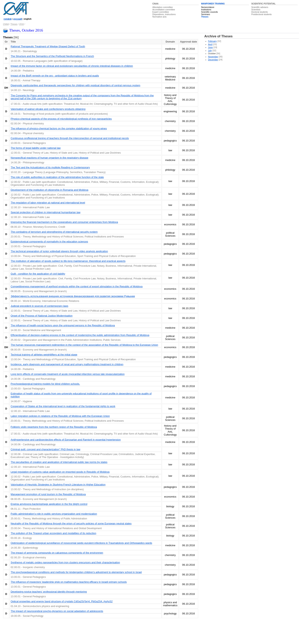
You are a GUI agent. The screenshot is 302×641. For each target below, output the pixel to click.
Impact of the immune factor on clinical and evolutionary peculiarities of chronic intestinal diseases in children (72, 65)
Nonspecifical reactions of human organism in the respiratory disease (49, 157)
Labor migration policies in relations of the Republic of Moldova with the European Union (60, 415)
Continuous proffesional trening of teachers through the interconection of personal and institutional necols (70, 138)
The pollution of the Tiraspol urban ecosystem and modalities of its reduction (53, 533)
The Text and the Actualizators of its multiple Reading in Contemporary (50, 167)
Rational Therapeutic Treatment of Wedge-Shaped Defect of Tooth (48, 46)
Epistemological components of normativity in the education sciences (49, 241)
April (210, 44)
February (212, 41)
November (213, 56)
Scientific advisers (259, 7)
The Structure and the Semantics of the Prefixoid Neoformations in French (52, 56)
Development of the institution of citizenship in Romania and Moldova (49, 189)
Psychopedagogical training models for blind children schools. (45, 383)
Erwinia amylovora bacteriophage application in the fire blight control (49, 504)
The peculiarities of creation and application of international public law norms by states (59, 462)
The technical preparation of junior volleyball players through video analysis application (59, 251)
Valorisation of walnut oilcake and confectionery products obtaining (48, 108)
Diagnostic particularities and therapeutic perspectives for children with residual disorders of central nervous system (75, 85)
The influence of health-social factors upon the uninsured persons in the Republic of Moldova (63, 325)
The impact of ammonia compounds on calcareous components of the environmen (57, 552)
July (210, 50)
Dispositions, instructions (164, 14)
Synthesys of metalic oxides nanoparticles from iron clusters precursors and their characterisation (65, 562)
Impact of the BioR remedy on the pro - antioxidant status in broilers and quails (55, 75)
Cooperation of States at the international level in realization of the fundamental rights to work (63, 406)
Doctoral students (259, 12)
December (213, 59)
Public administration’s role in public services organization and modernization (54, 513)
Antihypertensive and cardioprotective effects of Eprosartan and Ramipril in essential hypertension (66, 439)
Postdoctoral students (261, 14)
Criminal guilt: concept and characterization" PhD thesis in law (45, 449)
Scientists (256, 9)
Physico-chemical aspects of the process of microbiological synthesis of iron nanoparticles (61, 118)
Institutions (206, 9)
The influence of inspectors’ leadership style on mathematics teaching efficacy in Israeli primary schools (69, 581)
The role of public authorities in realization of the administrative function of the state (57, 177)
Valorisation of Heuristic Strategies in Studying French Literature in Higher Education (58, 484)
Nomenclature (207, 7)
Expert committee (160, 12)
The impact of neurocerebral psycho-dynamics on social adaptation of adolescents (57, 611)
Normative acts (159, 16)
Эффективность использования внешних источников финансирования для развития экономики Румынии (73, 296)
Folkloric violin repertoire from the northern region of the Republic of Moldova (54, 426)
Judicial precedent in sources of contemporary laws (39, 305)
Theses (204, 16)
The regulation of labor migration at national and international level (48, 202)
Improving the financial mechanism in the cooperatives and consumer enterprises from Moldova (64, 222)
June (210, 47)
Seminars (205, 14)
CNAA (155, 3)
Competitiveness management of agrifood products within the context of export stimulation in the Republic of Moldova (76, 286)
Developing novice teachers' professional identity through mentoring (49, 591)
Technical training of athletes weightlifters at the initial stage (44, 354)
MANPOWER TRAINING (213, 3)
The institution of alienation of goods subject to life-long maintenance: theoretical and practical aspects (68, 260)
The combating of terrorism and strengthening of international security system (54, 231)
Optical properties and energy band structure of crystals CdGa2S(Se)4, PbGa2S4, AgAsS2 (62, 601)
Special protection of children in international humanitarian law (45, 212)
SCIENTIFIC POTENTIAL (263, 3)
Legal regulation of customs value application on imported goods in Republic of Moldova (60, 471)
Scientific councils (209, 12)
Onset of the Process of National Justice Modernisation (41, 315)
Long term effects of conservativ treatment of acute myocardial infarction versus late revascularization (67, 374)
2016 (21, 24)
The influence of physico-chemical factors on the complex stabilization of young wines (59, 128)
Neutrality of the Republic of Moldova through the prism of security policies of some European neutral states (71, 523)
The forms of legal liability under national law (36, 147)
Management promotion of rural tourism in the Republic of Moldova (48, 494)
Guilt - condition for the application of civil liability (38, 273)
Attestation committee (162, 7)
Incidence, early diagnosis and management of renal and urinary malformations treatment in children (67, 364)
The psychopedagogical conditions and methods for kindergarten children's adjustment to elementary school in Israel (76, 572)
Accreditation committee (163, 9)
